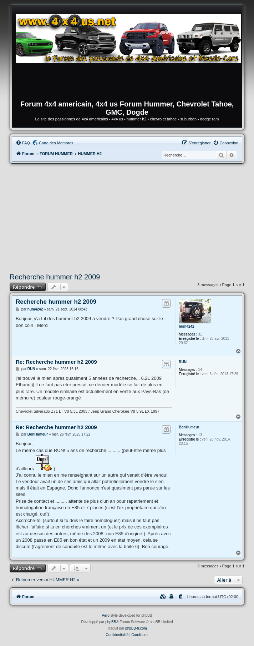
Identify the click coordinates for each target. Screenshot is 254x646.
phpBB (110, 622)
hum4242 (186, 326)
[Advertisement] (127, 217)
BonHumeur (189, 427)
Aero (106, 615)
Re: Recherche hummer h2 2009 (56, 362)
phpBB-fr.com (136, 628)
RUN (183, 362)
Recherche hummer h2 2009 (55, 277)
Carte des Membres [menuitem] (56, 143)
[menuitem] (23, 143)
